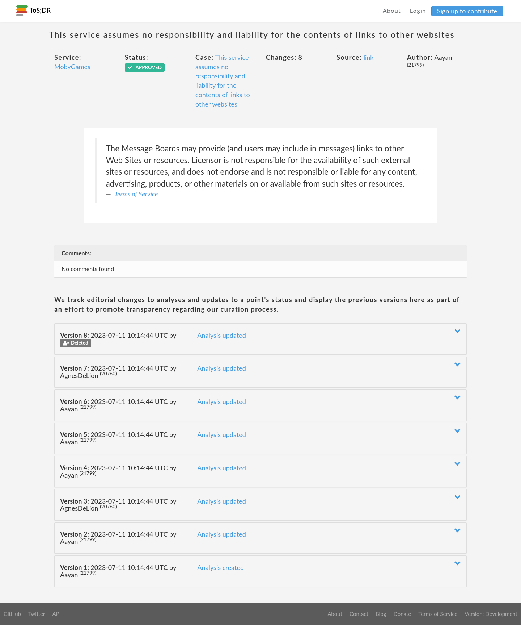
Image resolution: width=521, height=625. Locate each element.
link (369, 57)
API (56, 614)
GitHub (12, 614)
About (392, 10)
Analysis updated (221, 335)
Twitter (36, 614)
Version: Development (491, 614)
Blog (381, 614)
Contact (359, 614)
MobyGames (72, 67)
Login (418, 10)
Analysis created (220, 567)
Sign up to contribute (467, 11)
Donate (402, 614)
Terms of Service (136, 194)
